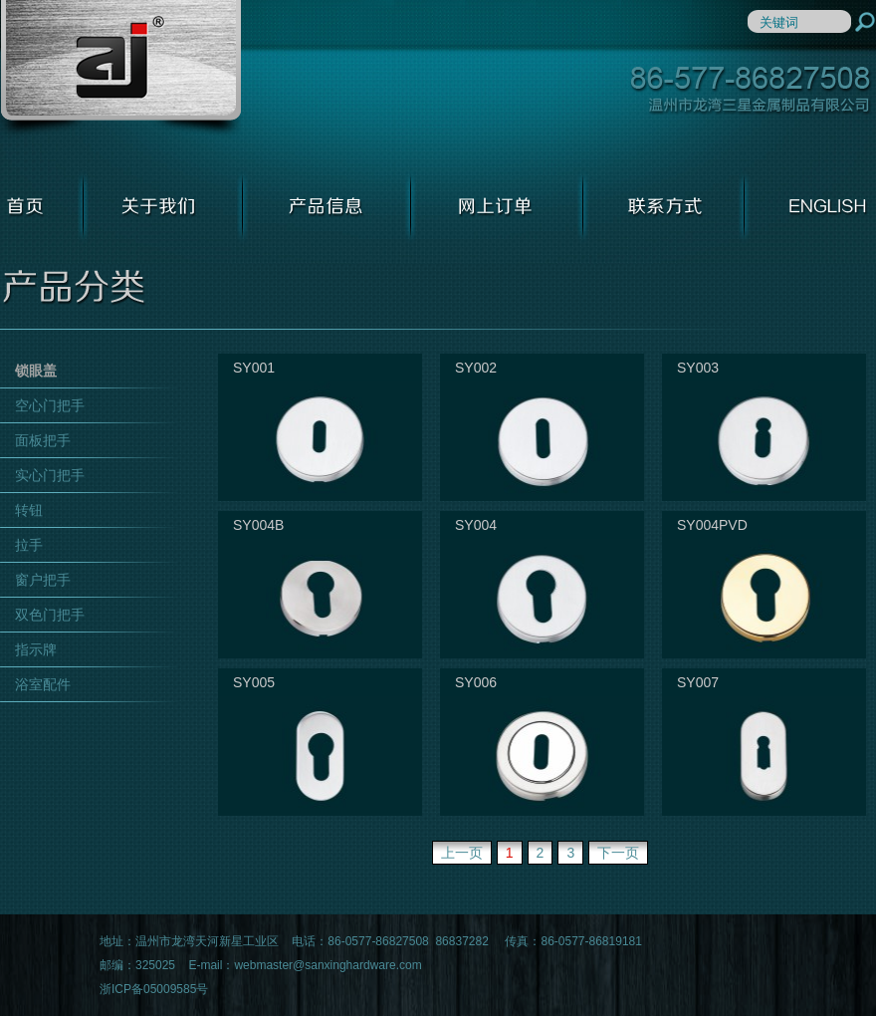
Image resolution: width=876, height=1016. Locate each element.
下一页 (618, 853)
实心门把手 (50, 475)
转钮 (29, 510)
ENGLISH (810, 206)
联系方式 (664, 206)
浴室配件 (43, 684)
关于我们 (163, 206)
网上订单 (497, 206)
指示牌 (36, 649)
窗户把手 (43, 580)
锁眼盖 (36, 371)
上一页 (462, 853)
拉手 (29, 545)
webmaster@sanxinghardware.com (327, 965)
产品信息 (327, 206)
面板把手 (43, 440)
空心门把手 (50, 405)
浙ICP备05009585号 (154, 989)
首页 (42, 206)
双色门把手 (50, 615)
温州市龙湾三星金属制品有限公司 (120, 69)
